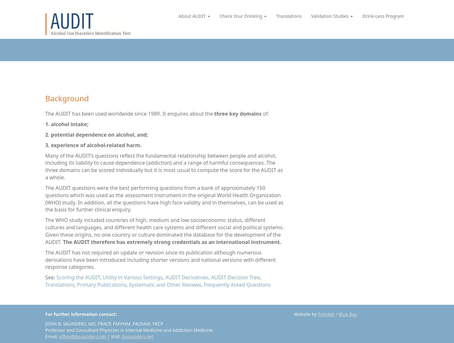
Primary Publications (102, 284)
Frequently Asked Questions (237, 284)
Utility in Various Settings (132, 277)
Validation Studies (332, 16)
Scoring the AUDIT (78, 277)
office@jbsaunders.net (82, 336)
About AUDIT (194, 16)
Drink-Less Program (383, 16)
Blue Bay (348, 314)
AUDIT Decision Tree (235, 277)
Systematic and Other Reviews (165, 284)
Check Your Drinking (243, 16)
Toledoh (326, 314)
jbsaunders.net (137, 336)
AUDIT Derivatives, (187, 277)
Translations (289, 16)
